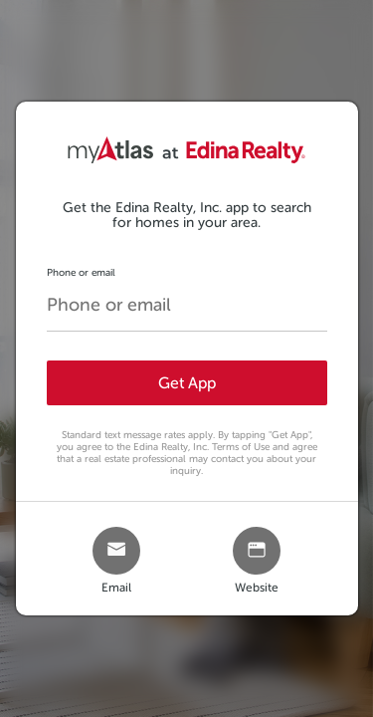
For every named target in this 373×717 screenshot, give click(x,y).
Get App (187, 382)
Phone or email (81, 272)
